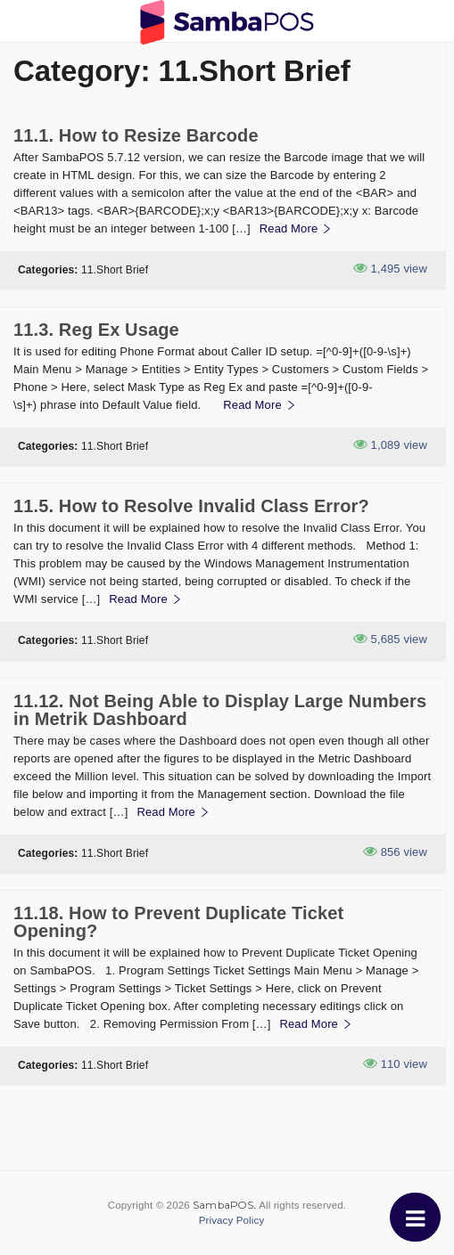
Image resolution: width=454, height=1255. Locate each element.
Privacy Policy (232, 1220)
